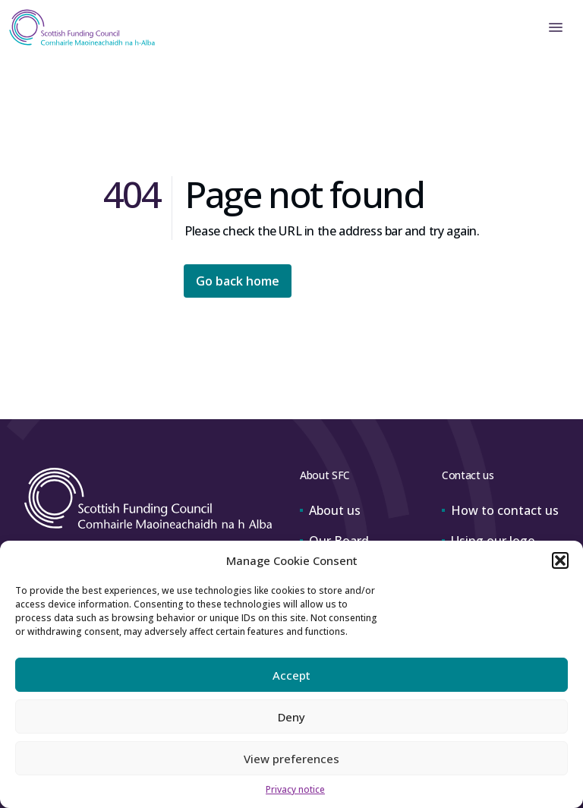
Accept (291, 675)
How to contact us (500, 510)
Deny (291, 716)
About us (330, 510)
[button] (560, 560)
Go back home (237, 281)
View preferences (291, 758)
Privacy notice (295, 789)
